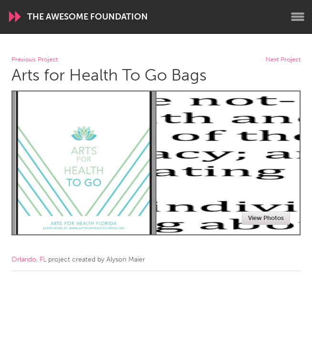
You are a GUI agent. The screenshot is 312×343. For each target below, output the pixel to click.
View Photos (266, 218)
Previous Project (34, 60)
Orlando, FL (28, 259)
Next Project (283, 60)
